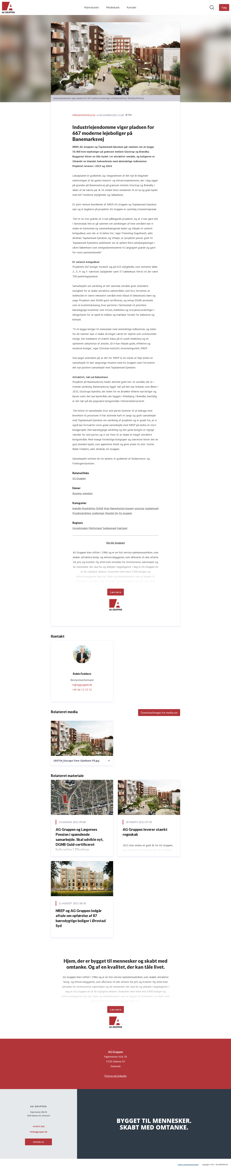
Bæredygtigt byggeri (122, 508)
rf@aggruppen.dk (82, 684)
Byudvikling (88, 508)
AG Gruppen (125, 513)
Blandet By (111, 513)
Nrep (106, 508)
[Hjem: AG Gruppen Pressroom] (8, 7)
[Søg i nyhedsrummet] (211, 7)
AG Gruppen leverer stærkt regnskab (145, 832)
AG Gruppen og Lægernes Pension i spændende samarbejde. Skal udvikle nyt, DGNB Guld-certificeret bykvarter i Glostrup (79, 839)
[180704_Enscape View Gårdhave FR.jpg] (82, 738)
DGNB (99, 508)
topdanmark (151, 508)
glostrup (139, 508)
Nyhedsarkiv (91, 7)
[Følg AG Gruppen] (224, 7)
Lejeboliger (98, 513)
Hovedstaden (80, 528)
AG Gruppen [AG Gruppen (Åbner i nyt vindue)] (79, 478)
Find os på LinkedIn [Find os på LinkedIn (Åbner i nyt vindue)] (115, 1076)
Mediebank (113, 7)
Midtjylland (95, 528)
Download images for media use (159, 712)
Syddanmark (109, 528)
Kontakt (131, 7)
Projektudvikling (81, 513)
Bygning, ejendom (82, 493)
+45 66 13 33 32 (82, 689)
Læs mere (115, 592)
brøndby (76, 508)
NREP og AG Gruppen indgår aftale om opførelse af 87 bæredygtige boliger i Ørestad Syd (81, 918)
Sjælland (122, 528)
